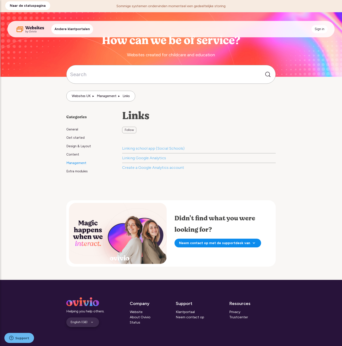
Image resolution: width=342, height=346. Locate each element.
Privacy (234, 312)
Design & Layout (78, 146)
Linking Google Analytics (144, 158)
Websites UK (81, 96)
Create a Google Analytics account (153, 167)
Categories (76, 117)
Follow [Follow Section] (129, 130)
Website (136, 312)
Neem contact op (190, 317)
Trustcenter (238, 317)
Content (72, 154)
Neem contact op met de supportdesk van (217, 243)
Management (106, 96)
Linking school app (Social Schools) (153, 148)
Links (126, 96)
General (72, 129)
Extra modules (77, 171)
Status (135, 322)
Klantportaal (185, 312)
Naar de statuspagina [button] (28, 5)
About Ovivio (140, 317)
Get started (75, 138)
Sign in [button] (319, 29)
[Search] (171, 74)
